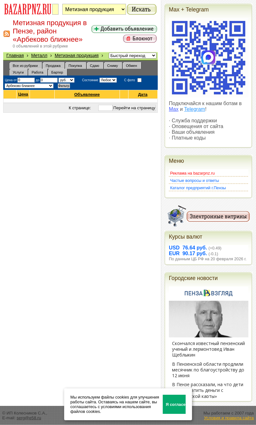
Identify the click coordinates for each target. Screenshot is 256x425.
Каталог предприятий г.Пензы (198, 187)
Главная (15, 55)
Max (173, 109)
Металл (39, 55)
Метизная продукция (77, 55)
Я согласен (176, 404)
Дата (143, 94)
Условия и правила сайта (229, 417)
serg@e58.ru (29, 417)
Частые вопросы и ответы (194, 180)
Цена (23, 94)
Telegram (194, 109)
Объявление (87, 94)
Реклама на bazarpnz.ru (192, 173)
